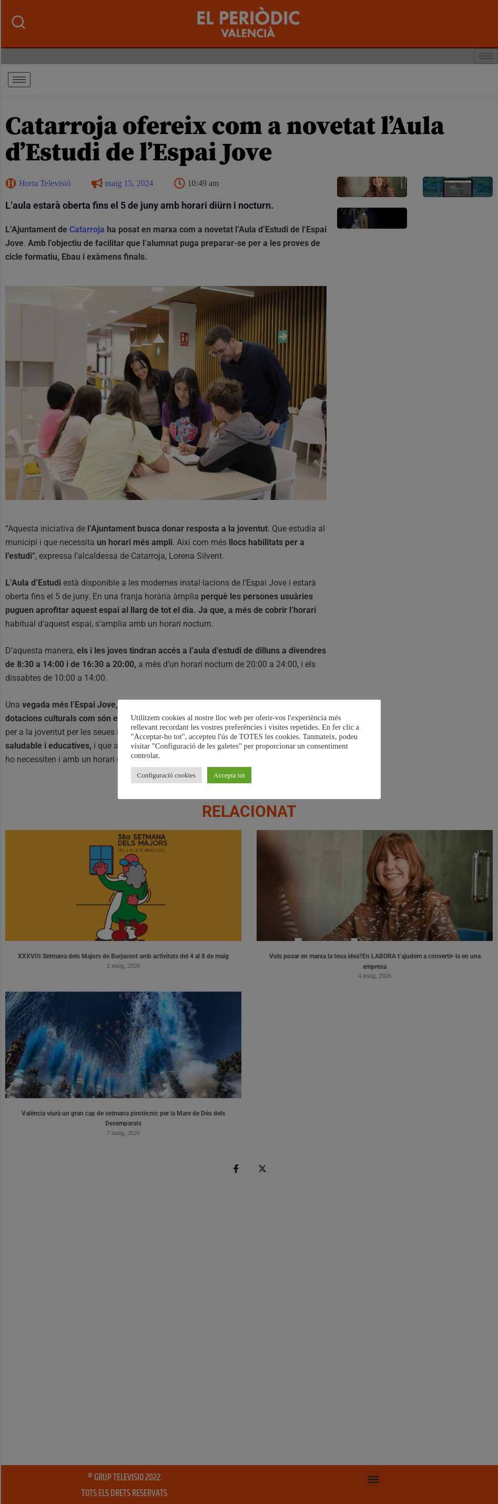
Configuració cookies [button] (166, 775)
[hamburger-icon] (19, 79)
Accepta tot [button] (229, 775)
